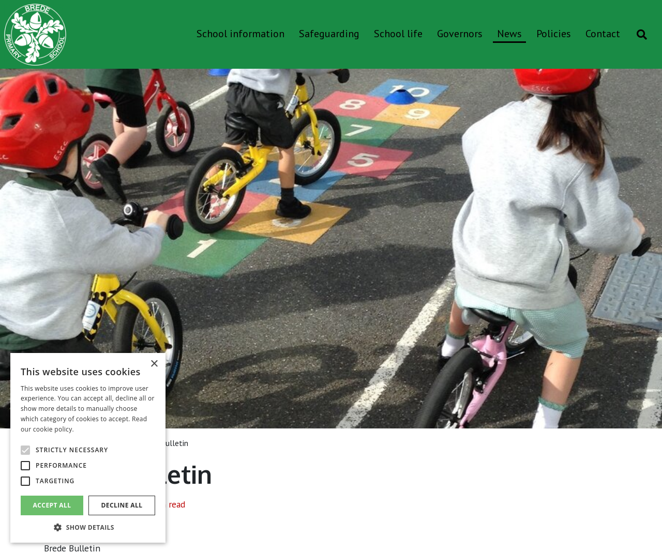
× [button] (154, 364)
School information (240, 33)
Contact (602, 33)
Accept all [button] (52, 505)
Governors (460, 33)
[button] (88, 527)
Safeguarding (329, 33)
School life (398, 33)
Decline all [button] (122, 505)
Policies (553, 33)
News (509, 33)
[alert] (88, 448)
